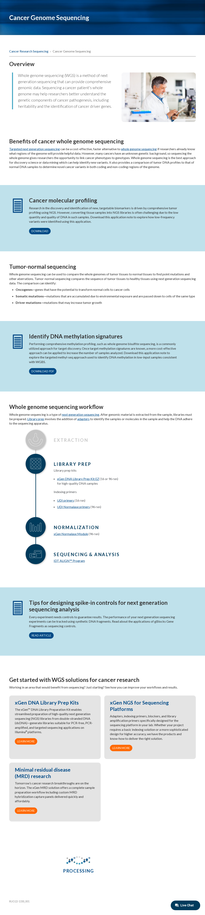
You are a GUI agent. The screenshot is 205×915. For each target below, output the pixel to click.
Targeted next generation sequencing (34, 149)
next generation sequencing (80, 414)
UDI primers (65, 500)
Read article (41, 635)
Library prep (35, 419)
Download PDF (42, 371)
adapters (83, 419)
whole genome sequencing (139, 149)
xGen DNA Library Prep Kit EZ (78, 479)
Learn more (26, 741)
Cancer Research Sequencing (29, 51)
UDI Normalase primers (73, 507)
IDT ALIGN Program (69, 561)
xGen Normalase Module (71, 534)
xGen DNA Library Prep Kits (47, 703)
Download (39, 231)
